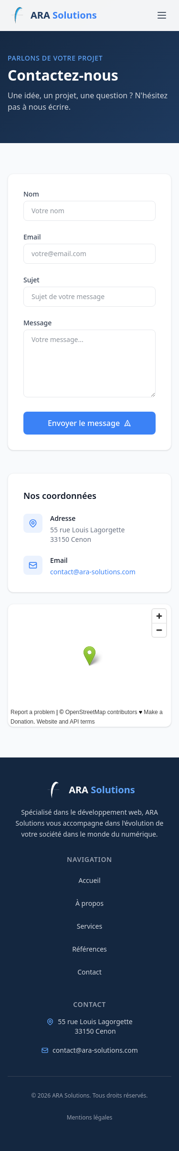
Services (89, 926)
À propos (89, 903)
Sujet (31, 279)
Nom (31, 193)
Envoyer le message (89, 423)
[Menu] (161, 15)
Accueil (89, 880)
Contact (89, 971)
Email (32, 236)
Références (89, 949)
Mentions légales (90, 1117)
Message (37, 322)
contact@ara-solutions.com (93, 571)
